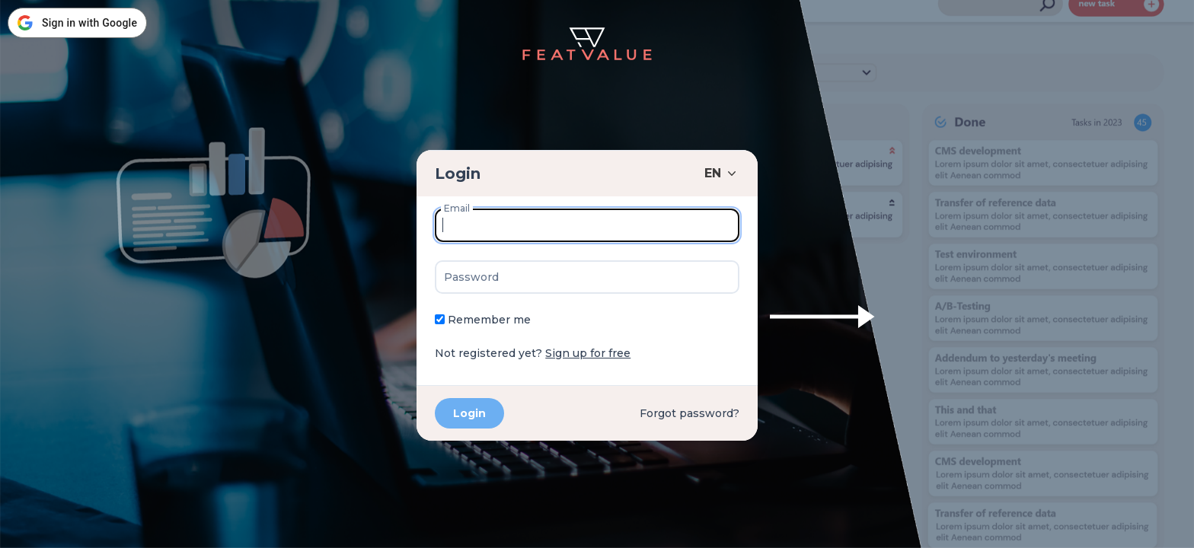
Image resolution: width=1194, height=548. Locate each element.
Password (471, 277)
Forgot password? (689, 413)
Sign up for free (588, 353)
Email (457, 208)
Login (457, 173)
